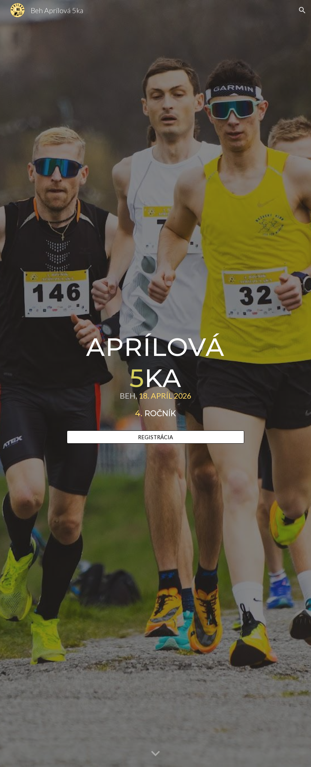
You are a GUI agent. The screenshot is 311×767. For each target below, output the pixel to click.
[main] (155, 377)
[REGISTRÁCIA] (155, 437)
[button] (302, 10)
